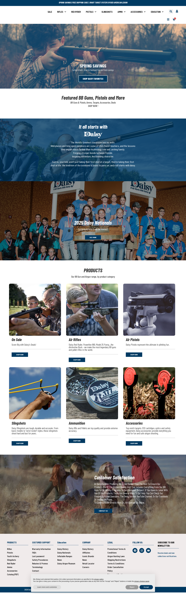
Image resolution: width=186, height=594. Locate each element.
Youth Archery (13, 557)
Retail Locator (88, 565)
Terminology (37, 568)
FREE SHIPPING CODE (80, 2)
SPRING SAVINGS (65, 2)
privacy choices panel (141, 581)
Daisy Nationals (63, 554)
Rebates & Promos (40, 565)
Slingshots (107, 11)
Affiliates (86, 554)
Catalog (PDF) (12, 575)
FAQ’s (34, 554)
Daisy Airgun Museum (66, 565)
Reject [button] (132, 587)
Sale (50, 11)
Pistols (91, 12)
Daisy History (62, 550)
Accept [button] (146, 587)
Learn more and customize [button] (47, 587)
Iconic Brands (88, 557)
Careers (85, 568)
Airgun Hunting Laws (116, 557)
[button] (171, 11)
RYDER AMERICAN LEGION (117, 2)
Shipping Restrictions (116, 561)
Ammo (122, 12)
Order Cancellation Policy (115, 570)
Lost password (38, 557)
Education (157, 12)
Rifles (61, 12)
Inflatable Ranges (64, 557)
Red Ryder (76, 11)
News (59, 561)
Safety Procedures (40, 561)
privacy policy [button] (98, 579)
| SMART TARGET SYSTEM (97, 2)
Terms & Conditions (115, 565)
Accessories (138, 12)
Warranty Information (41, 550)
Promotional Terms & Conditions (116, 552)
